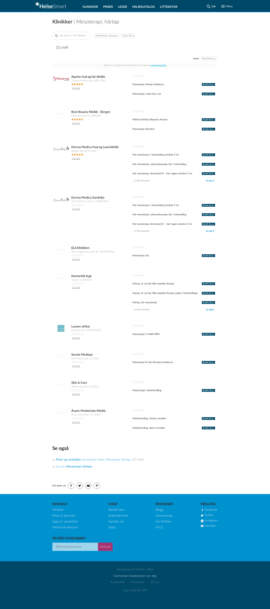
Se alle (209, 181)
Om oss (154, 582)
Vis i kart (76, 88)
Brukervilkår (118, 582)
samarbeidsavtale (158, 65)
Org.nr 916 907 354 (135, 590)
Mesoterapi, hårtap (106, 35)
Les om (74, 466)
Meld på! (105, 546)
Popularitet (207, 58)
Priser (108, 6)
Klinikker (90, 6)
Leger (122, 6)
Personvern (137, 582)
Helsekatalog (143, 6)
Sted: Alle (127, 35)
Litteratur (168, 6)
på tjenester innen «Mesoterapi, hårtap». (94, 459)
